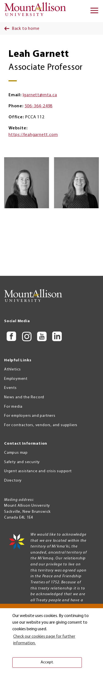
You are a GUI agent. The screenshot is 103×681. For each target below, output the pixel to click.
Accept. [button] (47, 662)
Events (10, 388)
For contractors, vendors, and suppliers (40, 425)
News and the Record (24, 397)
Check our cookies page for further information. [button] (44, 639)
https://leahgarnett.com (33, 135)
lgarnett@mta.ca (40, 95)
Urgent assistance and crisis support (38, 471)
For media (13, 407)
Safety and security (22, 462)
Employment (15, 379)
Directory (13, 481)
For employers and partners (29, 416)
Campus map (16, 453)
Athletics (12, 369)
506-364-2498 (39, 106)
